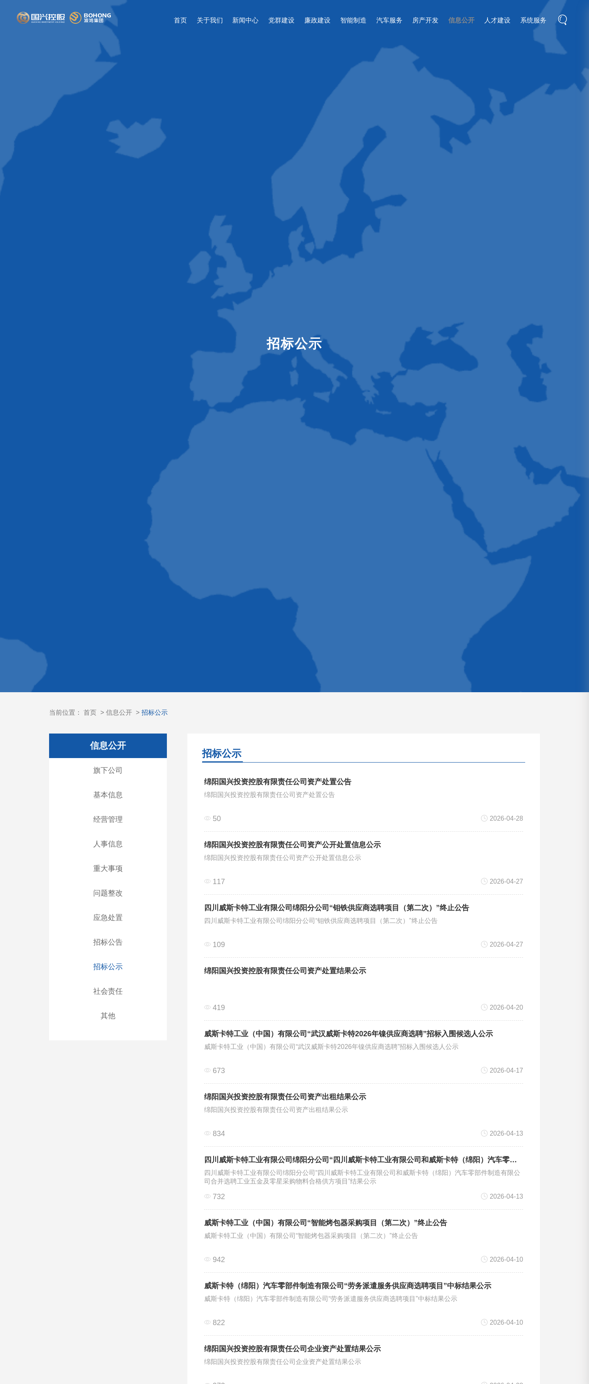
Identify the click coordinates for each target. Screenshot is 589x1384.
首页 (179, 21)
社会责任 (108, 991)
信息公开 (460, 21)
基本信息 (108, 795)
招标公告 (108, 942)
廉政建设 (316, 21)
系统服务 (532, 21)
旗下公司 (108, 770)
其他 (108, 1016)
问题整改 (108, 893)
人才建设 (496, 21)
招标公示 (155, 712)
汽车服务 (388, 21)
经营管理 (108, 819)
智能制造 (352, 21)
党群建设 (281, 21)
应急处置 (108, 918)
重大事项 (108, 868)
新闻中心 (245, 21)
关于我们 (209, 21)
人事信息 (108, 844)
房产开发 (424, 21)
